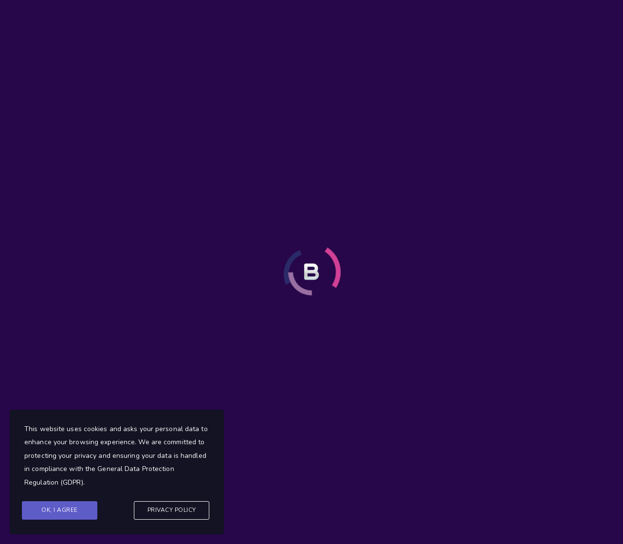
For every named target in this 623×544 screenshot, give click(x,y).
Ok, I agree (59, 510)
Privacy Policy (171, 510)
